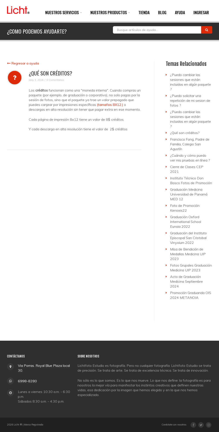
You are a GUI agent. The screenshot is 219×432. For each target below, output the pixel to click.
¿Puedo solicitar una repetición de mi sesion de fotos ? (190, 100)
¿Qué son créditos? (185, 133)
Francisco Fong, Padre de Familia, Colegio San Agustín (189, 144)
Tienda (144, 12)
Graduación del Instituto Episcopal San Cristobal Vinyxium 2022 (188, 238)
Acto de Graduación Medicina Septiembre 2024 (186, 281)
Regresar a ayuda (23, 63)
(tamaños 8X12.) (110, 104)
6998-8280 (27, 381)
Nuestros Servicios (63, 12)
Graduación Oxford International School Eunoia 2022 (185, 222)
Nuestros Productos (110, 12)
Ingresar (201, 12)
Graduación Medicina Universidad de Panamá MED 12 (188, 194)
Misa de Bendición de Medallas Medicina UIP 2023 (188, 254)
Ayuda (180, 12)
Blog (162, 12)
